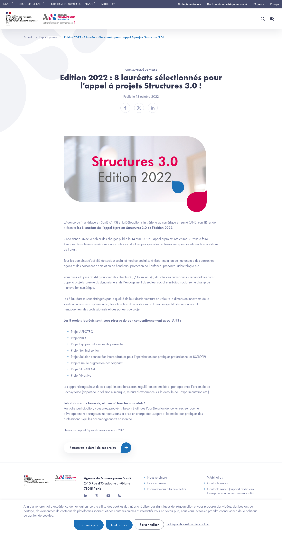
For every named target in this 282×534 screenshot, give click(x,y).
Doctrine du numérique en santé (227, 4)
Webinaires (213, 477)
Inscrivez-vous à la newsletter (165, 489)
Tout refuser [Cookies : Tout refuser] (119, 525)
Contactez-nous (216, 483)
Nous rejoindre (155, 477)
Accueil (30, 37)
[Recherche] (263, 19)
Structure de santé (31, 4)
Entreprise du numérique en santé (72, 4)
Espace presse (50, 37)
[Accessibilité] (272, 18)
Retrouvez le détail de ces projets (93, 447)
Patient (105, 4)
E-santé (8, 4)
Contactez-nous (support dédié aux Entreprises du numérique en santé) (229, 491)
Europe (274, 4)
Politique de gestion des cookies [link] (188, 524)
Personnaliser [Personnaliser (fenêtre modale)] (149, 524)
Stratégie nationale (189, 4)
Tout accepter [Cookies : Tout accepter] (89, 525)
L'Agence (258, 4)
